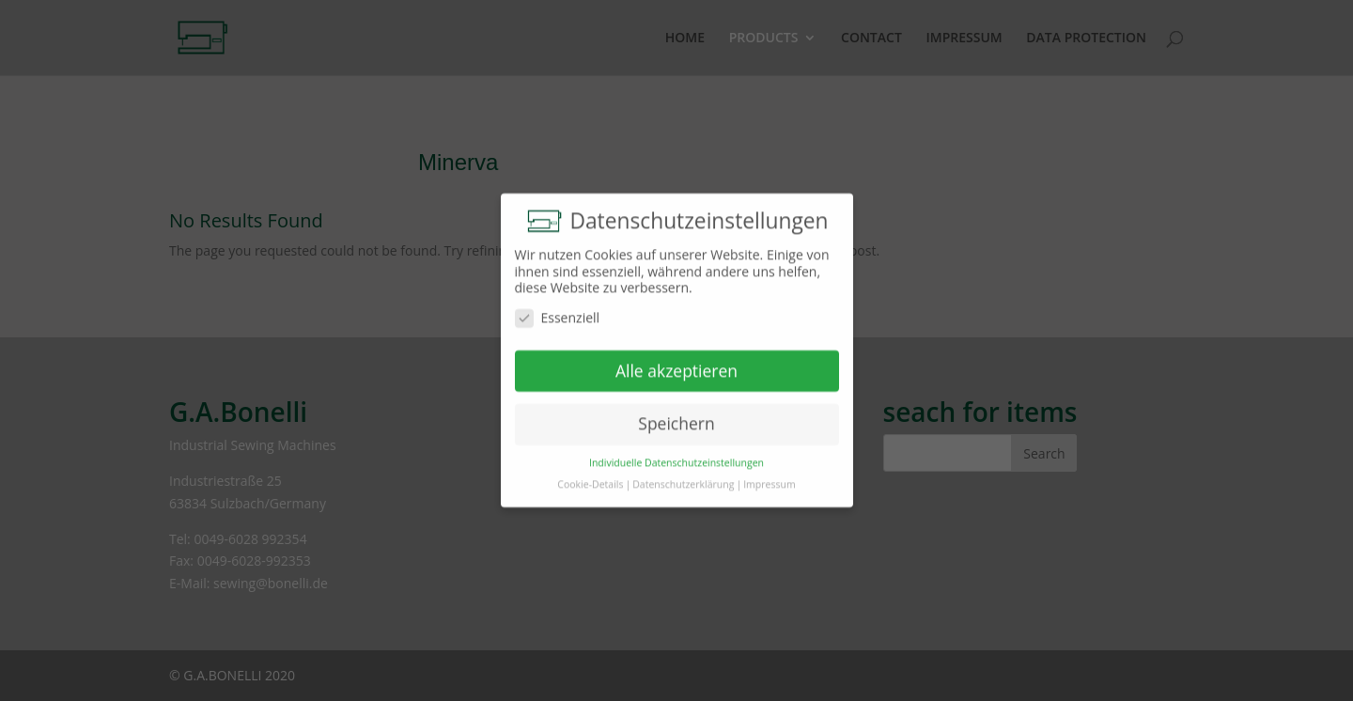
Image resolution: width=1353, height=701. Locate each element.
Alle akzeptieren (676, 364)
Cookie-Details (590, 478)
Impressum (769, 478)
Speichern (676, 418)
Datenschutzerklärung (683, 478)
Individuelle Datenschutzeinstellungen (676, 456)
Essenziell (557, 311)
